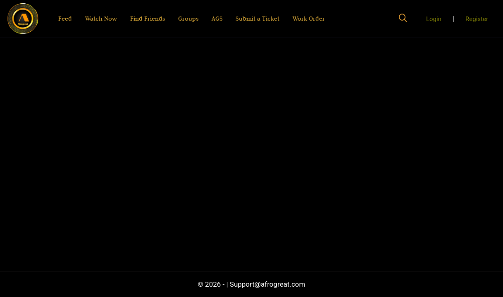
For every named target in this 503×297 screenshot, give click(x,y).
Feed (65, 18)
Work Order (309, 18)
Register (476, 19)
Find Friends (147, 18)
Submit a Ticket (257, 18)
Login (433, 19)
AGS (216, 18)
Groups (188, 18)
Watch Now (101, 18)
